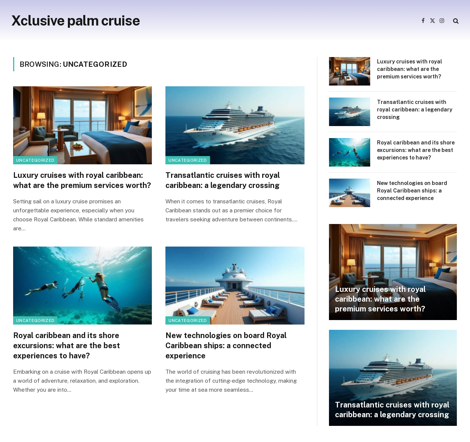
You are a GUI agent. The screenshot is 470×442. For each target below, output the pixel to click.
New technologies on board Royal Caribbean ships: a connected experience (226, 345)
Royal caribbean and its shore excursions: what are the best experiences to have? (66, 345)
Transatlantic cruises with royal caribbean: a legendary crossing (222, 180)
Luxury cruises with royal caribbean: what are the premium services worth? (82, 180)
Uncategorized (35, 160)
